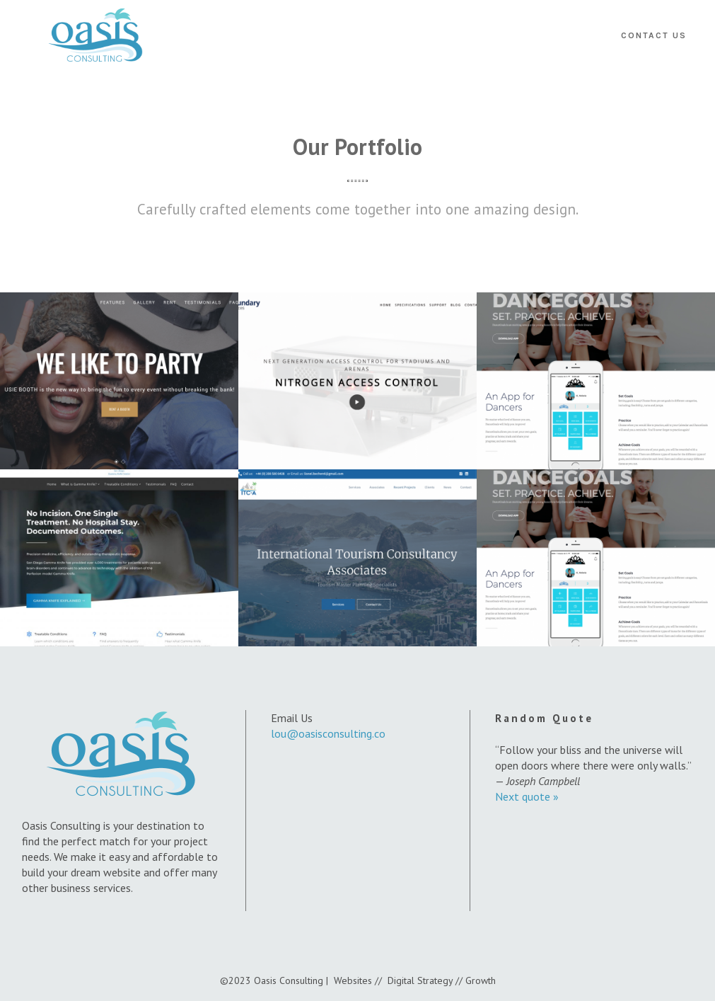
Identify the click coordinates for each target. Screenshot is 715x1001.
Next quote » (527, 796)
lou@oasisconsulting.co (328, 733)
